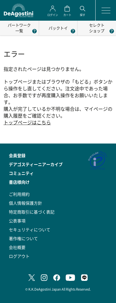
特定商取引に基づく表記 (31, 212)
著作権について (23, 238)
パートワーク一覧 (19, 27)
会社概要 (17, 247)
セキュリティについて (29, 229)
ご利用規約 (19, 194)
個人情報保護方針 (25, 203)
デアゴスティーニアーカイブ (36, 164)
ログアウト (19, 256)
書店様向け (19, 182)
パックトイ (58, 28)
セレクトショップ (96, 27)
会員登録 (17, 155)
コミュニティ (21, 173)
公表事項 (17, 221)
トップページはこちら (27, 122)
